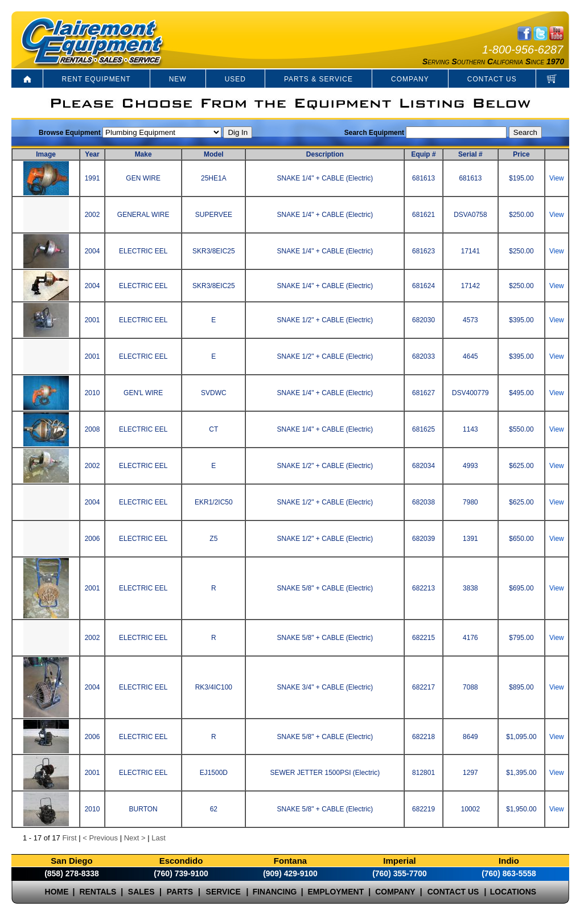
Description (325, 154)
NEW (178, 79)
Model (214, 154)
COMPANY (410, 79)
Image (46, 154)
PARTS (180, 891)
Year (92, 154)
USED (235, 79)
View (556, 178)
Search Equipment (374, 133)
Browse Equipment (70, 133)
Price (521, 154)
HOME (57, 891)
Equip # (423, 154)
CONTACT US (492, 79)
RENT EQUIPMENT (96, 79)
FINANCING (275, 891)
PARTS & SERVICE (318, 79)
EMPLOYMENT (336, 891)
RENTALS (97, 891)
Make (143, 154)
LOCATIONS (513, 891)
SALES (141, 891)
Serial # (470, 154)
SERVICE (223, 891)
